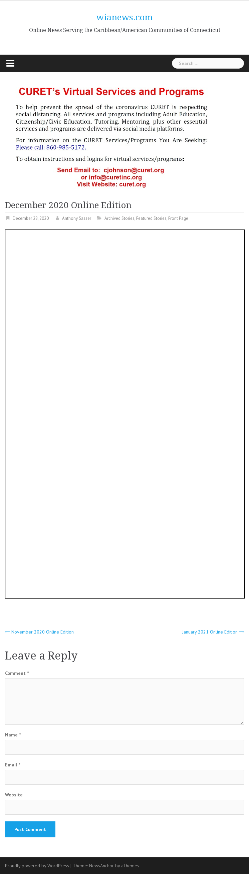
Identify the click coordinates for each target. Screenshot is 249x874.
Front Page (178, 218)
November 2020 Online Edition (42, 632)
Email (12, 765)
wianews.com (124, 17)
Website (14, 795)
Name (13, 735)
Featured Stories (151, 218)
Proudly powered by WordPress (37, 866)
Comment (17, 673)
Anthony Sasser (76, 218)
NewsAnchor (101, 866)
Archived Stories (119, 218)
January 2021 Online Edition (210, 632)
